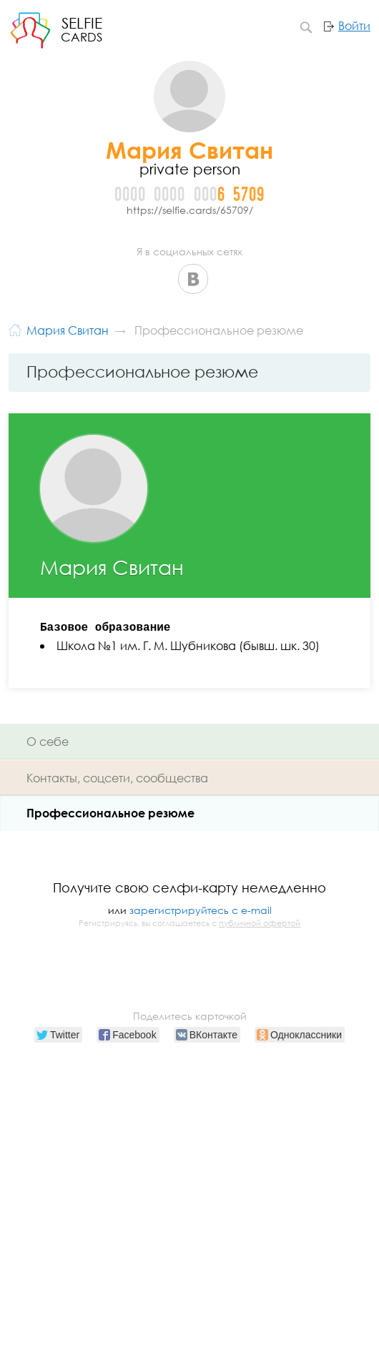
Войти (354, 26)
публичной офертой (259, 923)
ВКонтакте (193, 279)
